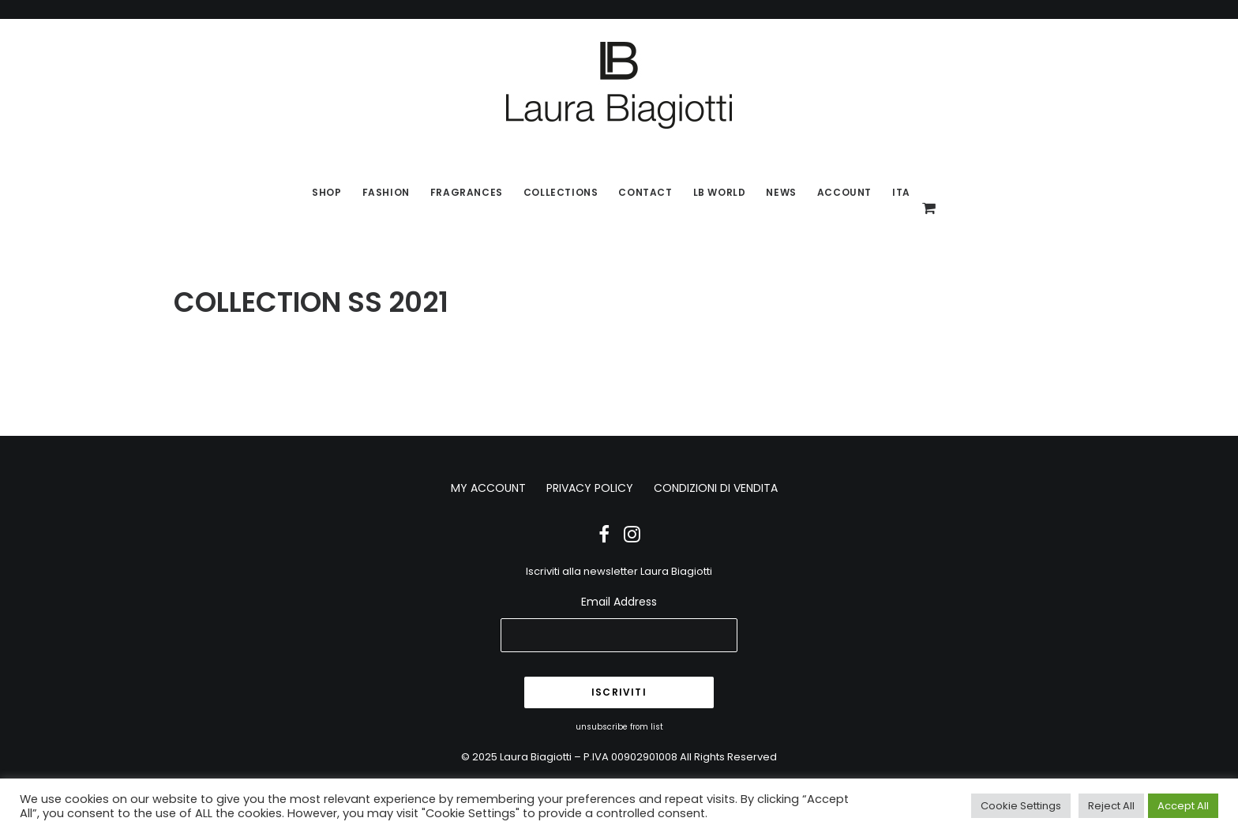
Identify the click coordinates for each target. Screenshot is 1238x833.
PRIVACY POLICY (589, 488)
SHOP (326, 192)
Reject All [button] (1111, 805)
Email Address (619, 602)
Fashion (386, 192)
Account (844, 192)
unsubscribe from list (619, 727)
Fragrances (466, 192)
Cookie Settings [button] (1021, 805)
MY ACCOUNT (488, 488)
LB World (719, 192)
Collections (560, 192)
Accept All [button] (1183, 805)
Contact (645, 192)
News (781, 192)
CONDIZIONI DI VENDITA (716, 488)
